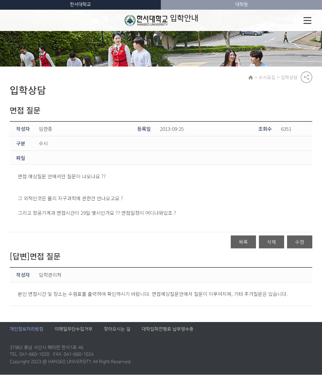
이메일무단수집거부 (74, 329)
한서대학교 (80, 4)
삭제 (271, 241)
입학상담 (289, 77)
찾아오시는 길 (117, 329)
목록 (243, 241)
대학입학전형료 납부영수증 (168, 329)
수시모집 (267, 77)
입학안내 (161, 20)
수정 (299, 241)
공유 (306, 77)
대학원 (241, 4)
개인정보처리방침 (26, 329)
